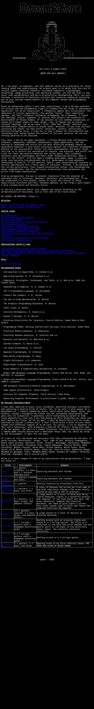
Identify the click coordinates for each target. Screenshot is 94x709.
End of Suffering (6, 562)
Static (4, 626)
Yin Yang (6, 612)
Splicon (5, 598)
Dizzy (4, 547)
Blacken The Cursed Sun (7, 569)
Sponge (4, 556)
